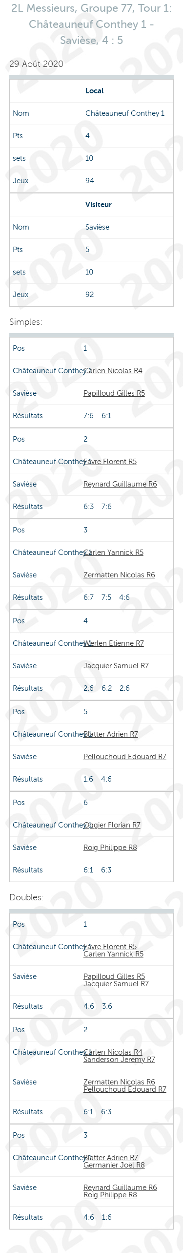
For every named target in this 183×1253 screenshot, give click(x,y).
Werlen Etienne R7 (113, 643)
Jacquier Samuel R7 (116, 666)
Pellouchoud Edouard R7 (124, 757)
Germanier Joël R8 (114, 1165)
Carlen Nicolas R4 (112, 371)
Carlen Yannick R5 (113, 552)
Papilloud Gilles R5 (114, 393)
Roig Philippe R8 (110, 847)
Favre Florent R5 (110, 462)
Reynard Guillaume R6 (120, 484)
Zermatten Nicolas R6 (119, 575)
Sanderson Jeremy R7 (119, 1059)
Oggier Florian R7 (112, 825)
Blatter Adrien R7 (110, 734)
